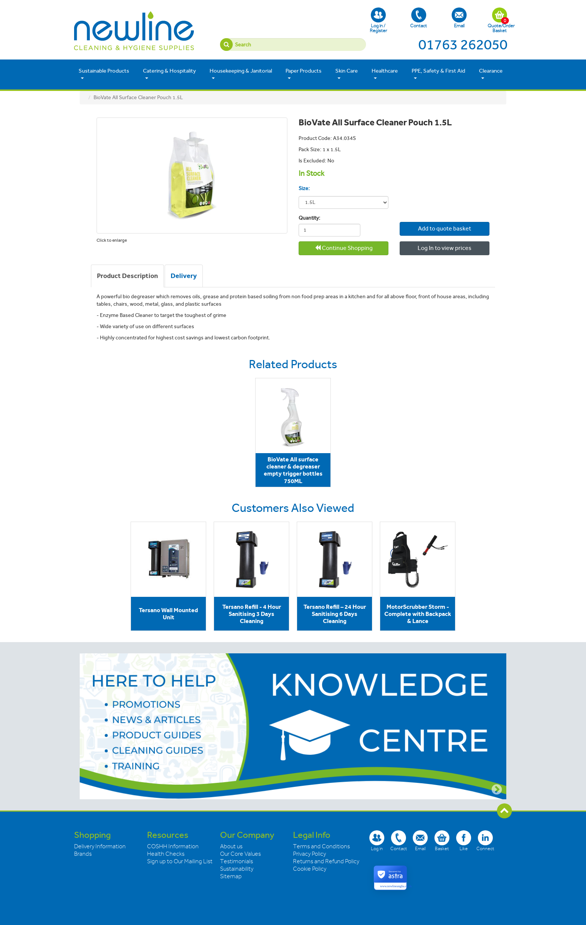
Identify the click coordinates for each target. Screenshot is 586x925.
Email (459, 17)
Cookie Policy (309, 869)
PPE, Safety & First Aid (438, 73)
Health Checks (165, 854)
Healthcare (385, 73)
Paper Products (303, 73)
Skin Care (346, 73)
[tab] (127, 276)
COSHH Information (173, 846)
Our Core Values (240, 854)
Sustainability (236, 869)
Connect (485, 840)
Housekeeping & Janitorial (241, 73)
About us (231, 846)
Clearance (491, 73)
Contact (418, 17)
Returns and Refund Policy (326, 861)
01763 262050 (462, 44)
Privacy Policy (309, 854)
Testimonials (236, 861)
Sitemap (231, 876)
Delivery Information (100, 846)
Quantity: (309, 218)
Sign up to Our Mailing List (180, 861)
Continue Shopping (344, 247)
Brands (83, 854)
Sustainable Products (104, 73)
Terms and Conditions (321, 846)
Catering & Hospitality (169, 73)
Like (463, 840)
